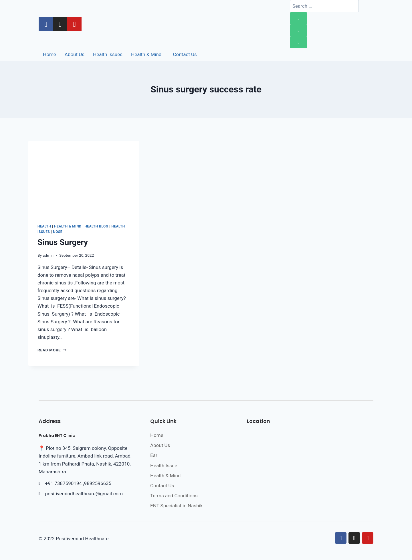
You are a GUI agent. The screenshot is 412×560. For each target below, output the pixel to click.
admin (48, 255)
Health (44, 226)
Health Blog (96, 226)
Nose (57, 232)
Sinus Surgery (62, 242)
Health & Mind (67, 226)
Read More (52, 350)
